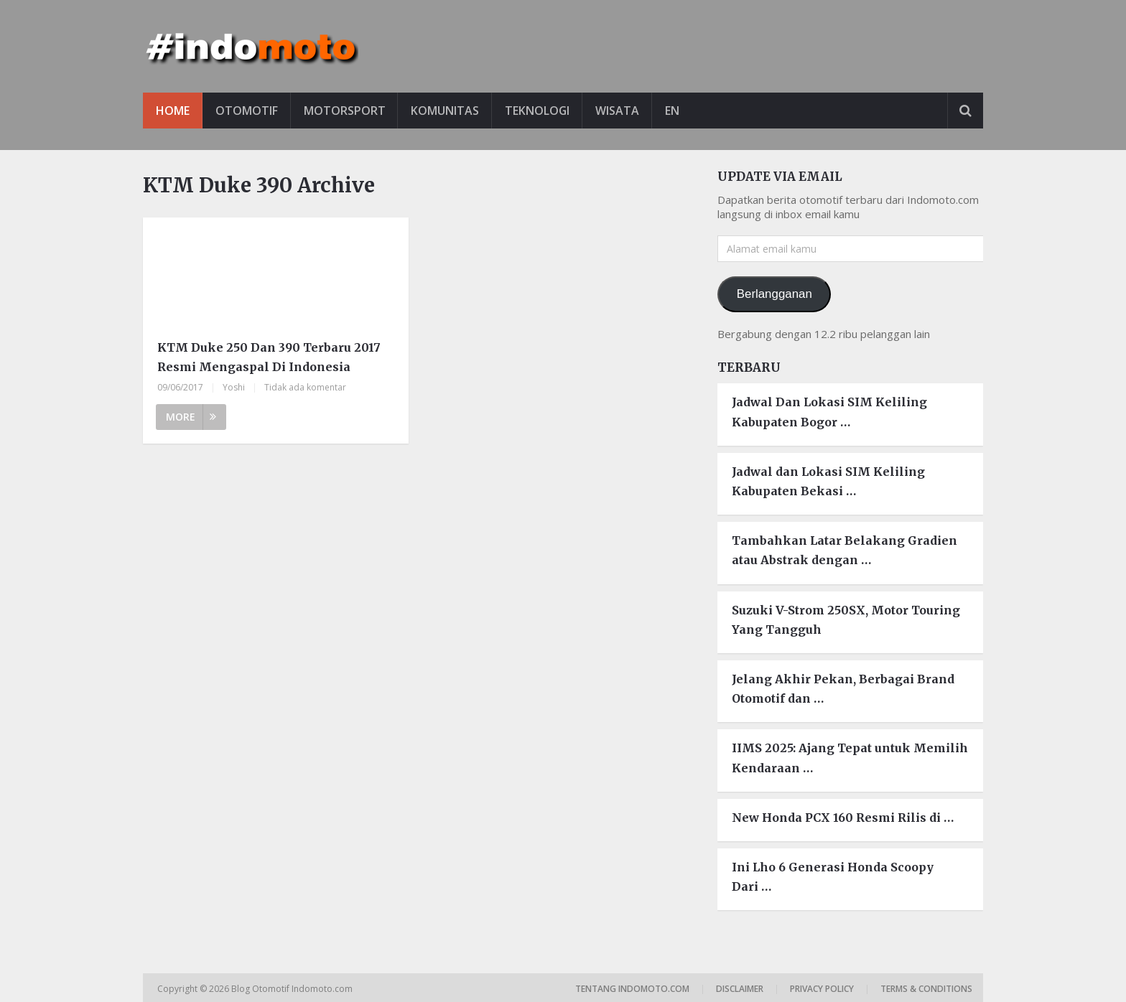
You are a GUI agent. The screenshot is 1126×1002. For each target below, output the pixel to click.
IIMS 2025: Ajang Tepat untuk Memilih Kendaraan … (850, 757)
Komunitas (445, 110)
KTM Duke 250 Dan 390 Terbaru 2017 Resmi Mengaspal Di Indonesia (269, 357)
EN (673, 110)
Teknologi (538, 110)
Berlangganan (774, 294)
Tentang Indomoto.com (632, 989)
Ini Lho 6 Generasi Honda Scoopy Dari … (833, 877)
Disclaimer (739, 989)
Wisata (619, 110)
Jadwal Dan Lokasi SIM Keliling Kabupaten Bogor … (829, 412)
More (191, 416)
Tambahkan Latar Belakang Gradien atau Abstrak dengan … (844, 550)
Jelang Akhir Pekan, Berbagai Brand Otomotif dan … (843, 689)
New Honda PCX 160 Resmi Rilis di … (843, 817)
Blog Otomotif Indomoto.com (293, 989)
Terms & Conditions (926, 989)
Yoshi (234, 387)
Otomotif (246, 110)
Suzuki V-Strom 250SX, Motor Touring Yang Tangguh (846, 620)
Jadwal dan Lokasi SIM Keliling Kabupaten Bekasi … (828, 481)
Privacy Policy (822, 989)
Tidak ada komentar (305, 387)
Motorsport (345, 110)
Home (173, 110)
